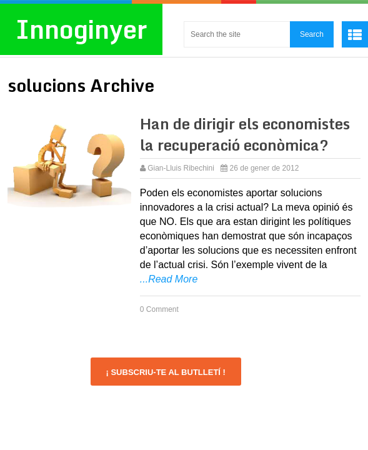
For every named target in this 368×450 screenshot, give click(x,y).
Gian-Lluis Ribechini (180, 168)
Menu (355, 34)
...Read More (168, 279)
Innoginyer (81, 29)
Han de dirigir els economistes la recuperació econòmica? (245, 134)
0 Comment (159, 309)
